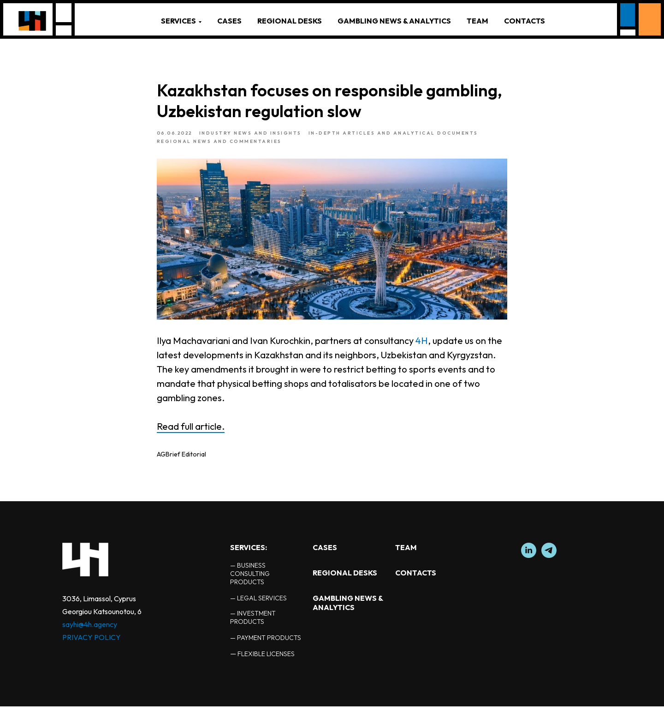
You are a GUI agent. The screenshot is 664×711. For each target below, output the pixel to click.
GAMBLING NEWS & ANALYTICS (394, 20)
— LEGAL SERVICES (258, 602)
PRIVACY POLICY (91, 641)
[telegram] (549, 560)
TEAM (477, 20)
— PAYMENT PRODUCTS (265, 642)
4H (421, 343)
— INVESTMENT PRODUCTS (253, 622)
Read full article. (191, 428)
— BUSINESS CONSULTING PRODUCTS (250, 578)
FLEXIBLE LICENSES (266, 658)
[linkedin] (528, 560)
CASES (229, 20)
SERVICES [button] (178, 20)
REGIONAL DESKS (289, 20)
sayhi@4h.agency (89, 629)
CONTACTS (524, 20)
